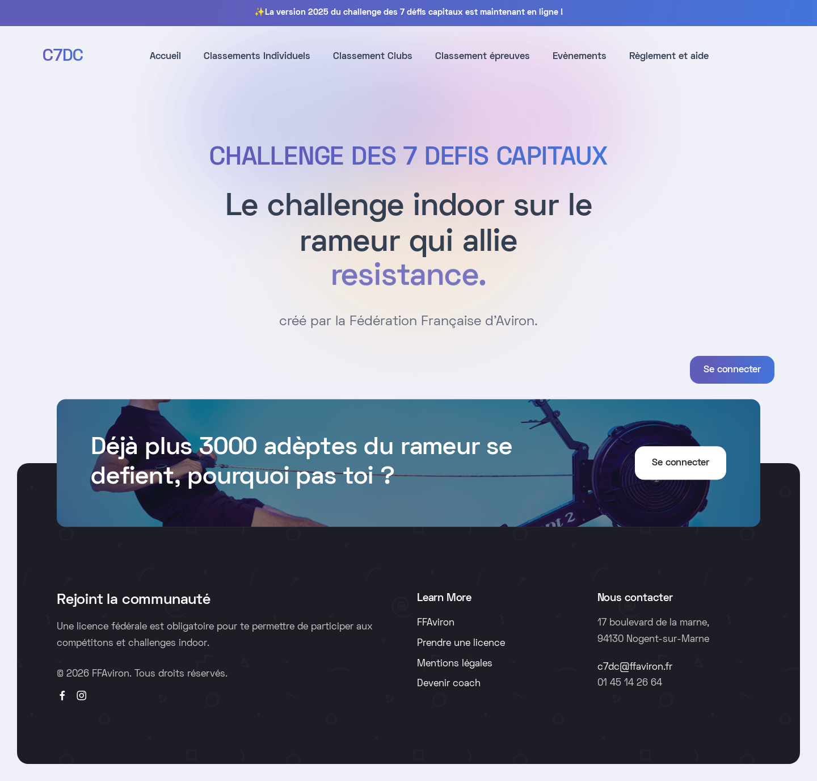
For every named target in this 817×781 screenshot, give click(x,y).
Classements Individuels (257, 56)
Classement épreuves (482, 56)
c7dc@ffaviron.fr (634, 667)
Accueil (165, 56)
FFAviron (435, 623)
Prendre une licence (461, 643)
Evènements (580, 56)
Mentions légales (454, 664)
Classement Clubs (372, 56)
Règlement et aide (669, 56)
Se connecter (732, 370)
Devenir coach (449, 683)
